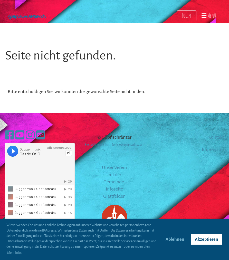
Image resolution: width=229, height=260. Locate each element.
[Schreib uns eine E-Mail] (40, 136)
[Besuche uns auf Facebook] (9, 136)
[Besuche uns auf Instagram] (30, 136)
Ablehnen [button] (175, 239)
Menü (209, 15)
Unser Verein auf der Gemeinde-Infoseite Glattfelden (114, 182)
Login (186, 15)
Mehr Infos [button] (14, 253)
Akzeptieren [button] (206, 239)
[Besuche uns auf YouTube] (19, 136)
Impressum (213, 149)
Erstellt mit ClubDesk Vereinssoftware (114, 145)
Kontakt (216, 137)
